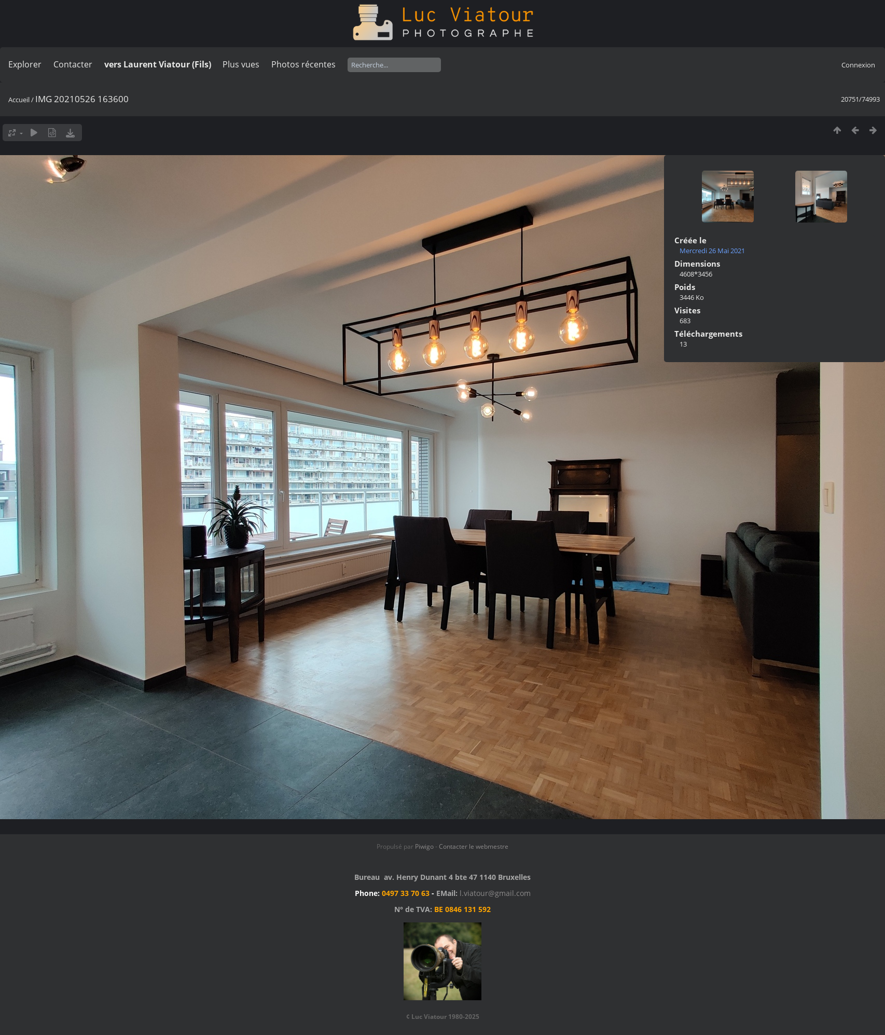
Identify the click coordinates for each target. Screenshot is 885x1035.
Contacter (72, 64)
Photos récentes (303, 64)
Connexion (858, 65)
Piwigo (424, 846)
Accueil (19, 99)
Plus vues (241, 64)
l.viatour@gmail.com (495, 893)
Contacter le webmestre (473, 846)
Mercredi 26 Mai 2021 (712, 250)
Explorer (25, 64)
